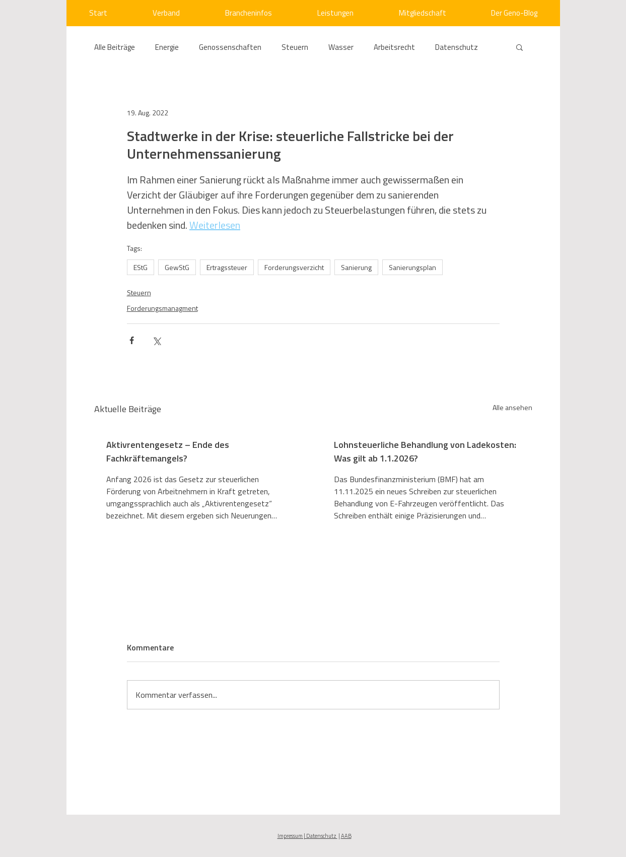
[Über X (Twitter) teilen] (156, 340)
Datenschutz (456, 47)
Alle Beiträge (114, 47)
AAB (346, 836)
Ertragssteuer (226, 267)
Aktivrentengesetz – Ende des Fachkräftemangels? (167, 451)
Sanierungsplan (412, 267)
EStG (140, 267)
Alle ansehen (512, 407)
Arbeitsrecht (394, 47)
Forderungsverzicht (294, 267)
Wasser (341, 47)
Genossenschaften (230, 47)
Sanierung (356, 267)
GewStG (177, 267)
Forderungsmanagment (162, 308)
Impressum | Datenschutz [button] (307, 836)
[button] (519, 47)
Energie (167, 47)
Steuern (295, 47)
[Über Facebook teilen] (131, 340)
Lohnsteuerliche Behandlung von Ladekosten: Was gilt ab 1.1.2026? (425, 451)
